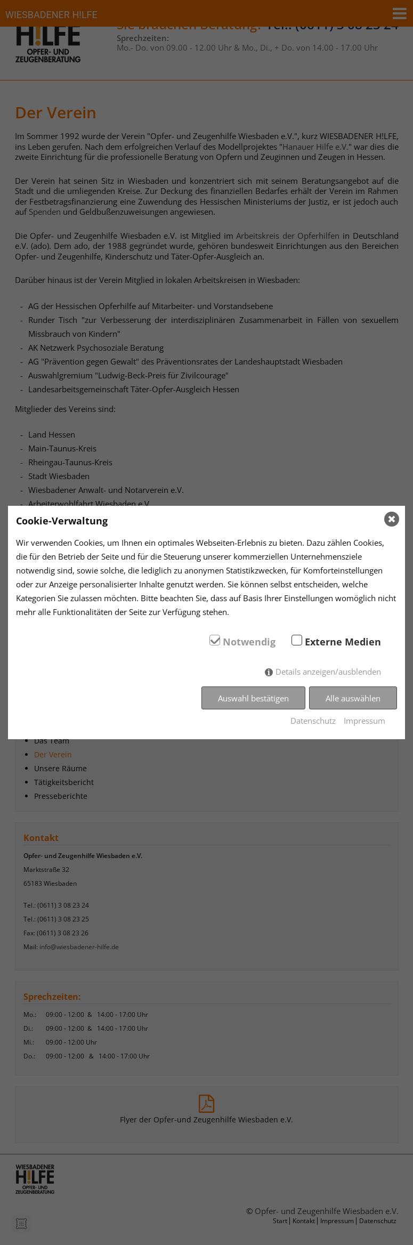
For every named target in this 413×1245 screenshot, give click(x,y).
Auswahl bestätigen (253, 698)
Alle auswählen (353, 698)
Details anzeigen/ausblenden (328, 671)
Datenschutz (313, 720)
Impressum (364, 720)
